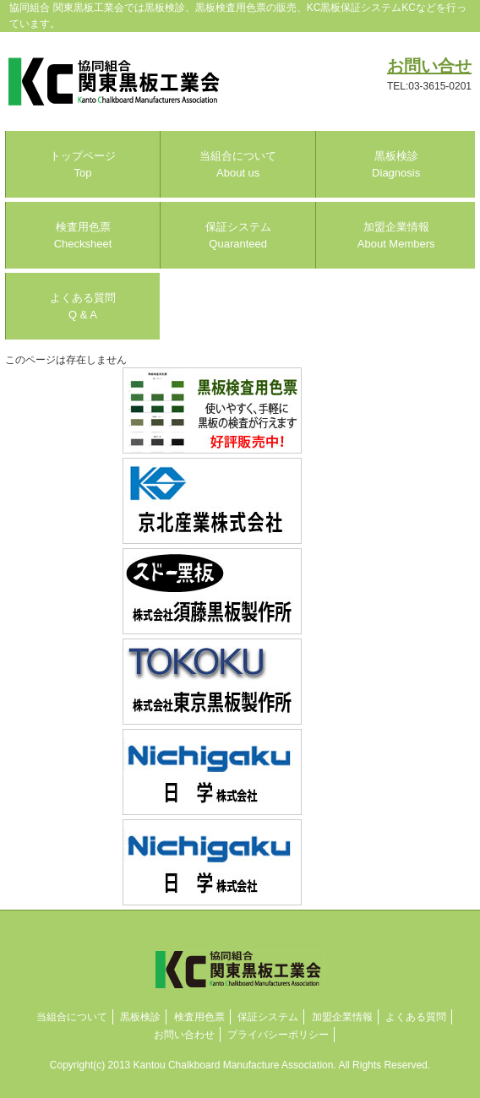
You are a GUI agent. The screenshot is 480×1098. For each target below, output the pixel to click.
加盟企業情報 (396, 235)
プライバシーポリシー (278, 1035)
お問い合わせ (184, 1035)
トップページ (83, 164)
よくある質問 (83, 306)
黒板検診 (396, 164)
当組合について (237, 164)
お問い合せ (429, 66)
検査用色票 (83, 235)
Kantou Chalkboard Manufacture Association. (235, 1065)
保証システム (238, 235)
